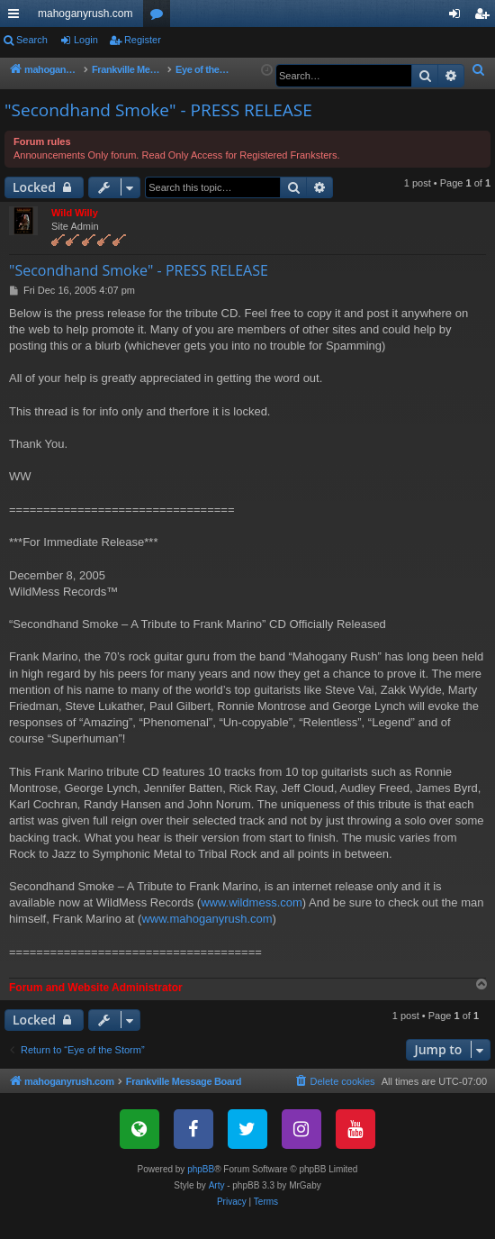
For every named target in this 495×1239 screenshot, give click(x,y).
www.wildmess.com (251, 922)
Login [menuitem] (458, 17)
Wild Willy (74, 232)
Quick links (17, 17)
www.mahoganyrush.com (206, 938)
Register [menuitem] (485, 17)
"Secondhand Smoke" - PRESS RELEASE (158, 129)
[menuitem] (479, 70)
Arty (217, 1205)
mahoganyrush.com (85, 13)
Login (86, 39)
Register (142, 39)
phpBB (200, 1189)
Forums (160, 17)
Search (32, 39)
